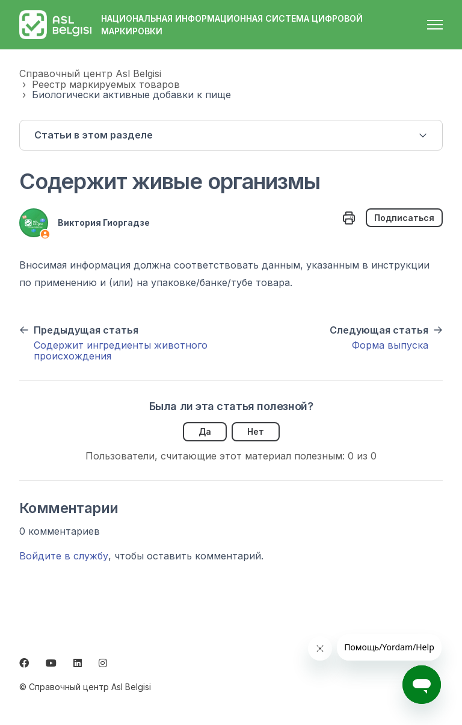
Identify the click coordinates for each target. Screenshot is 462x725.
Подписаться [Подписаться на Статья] (404, 218)
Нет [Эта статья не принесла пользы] (255, 431)
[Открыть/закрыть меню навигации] (435, 24)
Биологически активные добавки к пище (131, 95)
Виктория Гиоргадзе (104, 222)
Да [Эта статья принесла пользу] (205, 431)
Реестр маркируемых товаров (106, 84)
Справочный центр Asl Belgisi (90, 73)
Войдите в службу (63, 556)
